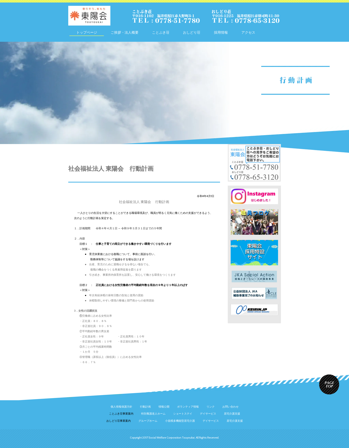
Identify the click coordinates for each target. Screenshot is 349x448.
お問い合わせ (230, 406)
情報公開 (164, 406)
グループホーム (147, 420)
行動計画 (145, 406)
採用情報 (237, 32)
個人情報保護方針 (121, 406)
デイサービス (208, 413)
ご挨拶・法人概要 (141, 32)
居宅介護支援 (232, 413)
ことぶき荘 (177, 32)
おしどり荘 (208, 32)
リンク (210, 406)
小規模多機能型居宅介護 (180, 420)
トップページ (103, 32)
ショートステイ (182, 413)
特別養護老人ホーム (153, 413)
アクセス (265, 32)
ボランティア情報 (188, 406)
